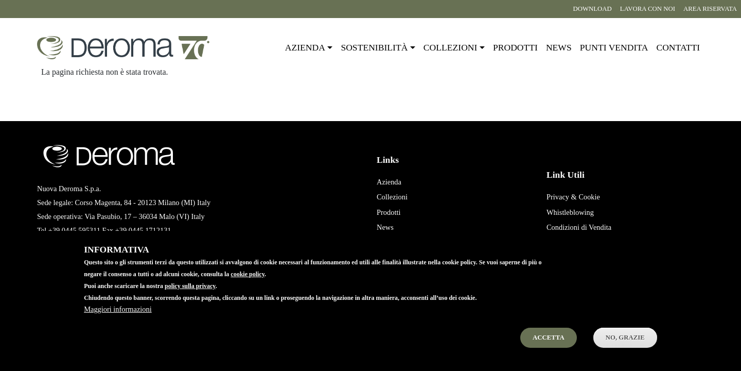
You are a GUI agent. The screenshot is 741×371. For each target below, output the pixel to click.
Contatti (678, 47)
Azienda (389, 182)
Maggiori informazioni (117, 322)
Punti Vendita (397, 243)
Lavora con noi (647, 8)
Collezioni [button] (451, 47)
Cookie (589, 197)
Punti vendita (614, 47)
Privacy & (561, 197)
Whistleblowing (570, 212)
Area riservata (710, 8)
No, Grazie (625, 350)
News (559, 47)
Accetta (548, 350)
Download (592, 8)
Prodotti (515, 47)
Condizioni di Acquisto (580, 243)
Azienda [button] (305, 47)
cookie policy (247, 287)
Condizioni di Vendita (578, 227)
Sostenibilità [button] (374, 47)
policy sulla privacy (190, 298)
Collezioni (392, 197)
